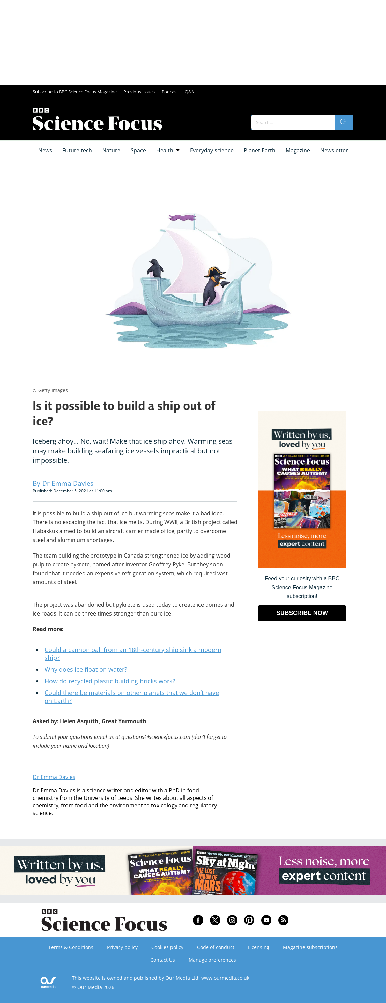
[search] (344, 122)
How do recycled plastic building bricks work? (110, 681)
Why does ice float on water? (86, 669)
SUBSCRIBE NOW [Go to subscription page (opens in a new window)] (302, 613)
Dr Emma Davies (54, 777)
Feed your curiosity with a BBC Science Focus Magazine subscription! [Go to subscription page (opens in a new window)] (302, 587)
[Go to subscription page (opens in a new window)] (302, 566)
